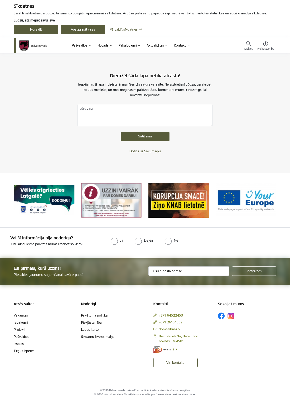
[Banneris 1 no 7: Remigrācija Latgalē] (44, 200)
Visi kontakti (175, 362)
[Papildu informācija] (175, 349)
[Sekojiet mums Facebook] (221, 316)
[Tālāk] (266, 200)
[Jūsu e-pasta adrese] (188, 271)
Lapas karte (90, 329)
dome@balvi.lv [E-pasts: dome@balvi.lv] (169, 329)
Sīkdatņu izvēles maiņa (98, 336)
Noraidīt (36, 29)
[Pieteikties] (254, 271)
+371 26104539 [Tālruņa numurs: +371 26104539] (171, 322)
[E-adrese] (162, 349)
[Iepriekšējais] (23, 200)
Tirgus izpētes (24, 351)
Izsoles (19, 344)
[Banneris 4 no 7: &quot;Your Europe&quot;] (246, 200)
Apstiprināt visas (83, 29)
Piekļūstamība (91, 322)
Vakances (21, 315)
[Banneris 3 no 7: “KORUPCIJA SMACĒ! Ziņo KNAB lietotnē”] (178, 200)
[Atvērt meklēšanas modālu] (248, 46)
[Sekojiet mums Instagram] (231, 316)
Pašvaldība (21, 336)
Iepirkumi (21, 322)
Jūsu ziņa (86, 109)
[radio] (117, 240)
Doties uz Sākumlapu (145, 151)
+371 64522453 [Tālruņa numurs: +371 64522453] (171, 315)
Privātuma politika (94, 315)
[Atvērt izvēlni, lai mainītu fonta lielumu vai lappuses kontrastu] (265, 46)
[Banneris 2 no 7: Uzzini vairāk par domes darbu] (111, 200)
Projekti (19, 329)
